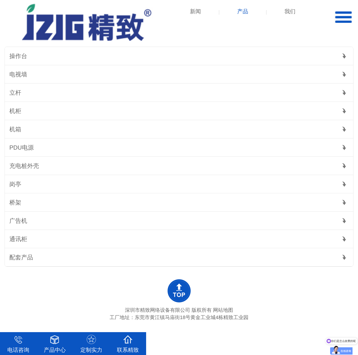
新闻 (195, 11)
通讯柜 (18, 239)
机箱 (15, 129)
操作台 (18, 56)
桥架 (15, 202)
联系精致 (128, 342)
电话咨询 (18, 342)
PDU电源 (21, 147)
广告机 (18, 220)
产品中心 (55, 342)
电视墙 (18, 74)
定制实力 (91, 342)
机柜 (15, 111)
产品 (242, 11)
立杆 (15, 92)
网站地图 (223, 310)
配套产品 (21, 257)
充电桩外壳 (24, 165)
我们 (289, 11)
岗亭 (15, 184)
